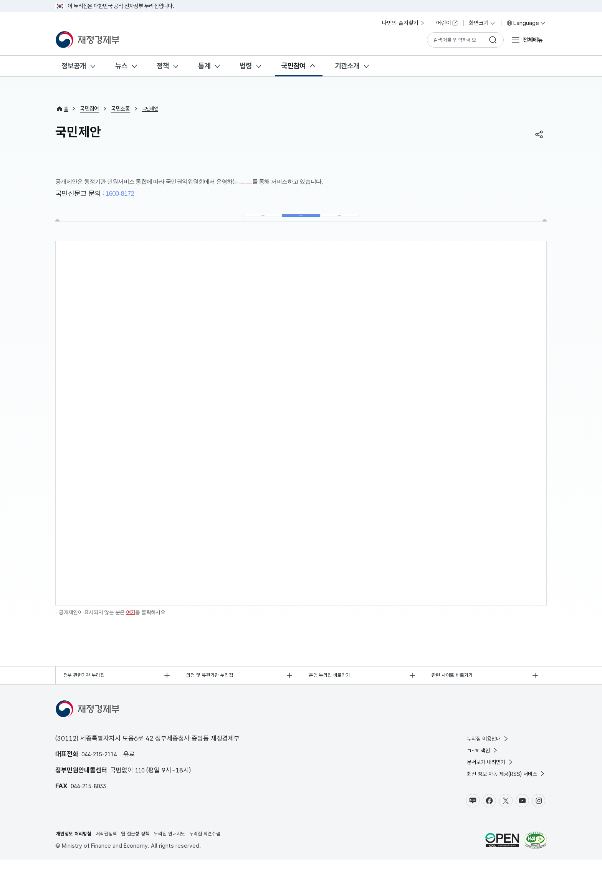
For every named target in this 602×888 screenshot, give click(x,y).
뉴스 (121, 65)
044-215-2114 (103, 771)
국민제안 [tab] (255, 221)
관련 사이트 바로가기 (457, 690)
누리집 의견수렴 (228, 861)
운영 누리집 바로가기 (335, 690)
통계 (204, 65)
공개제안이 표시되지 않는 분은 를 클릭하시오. (120, 625)
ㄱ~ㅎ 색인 (468, 770)
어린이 (447, 23)
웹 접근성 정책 (148, 861)
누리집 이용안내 (475, 756)
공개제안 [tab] (301, 221)
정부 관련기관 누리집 (89, 690)
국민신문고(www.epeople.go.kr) (279, 181)
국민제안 (153, 108)
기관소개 (347, 65)
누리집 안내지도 (187, 861)
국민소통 (121, 108)
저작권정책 (114, 861)
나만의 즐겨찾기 (403, 23)
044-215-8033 (92, 803)
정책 (163, 65)
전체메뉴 (530, 39)
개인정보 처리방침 (77, 861)
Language (526, 23)
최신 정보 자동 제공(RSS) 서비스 (497, 798)
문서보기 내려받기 (477, 784)
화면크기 (482, 23)
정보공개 (73, 65)
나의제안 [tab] (347, 221)
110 (141, 787)
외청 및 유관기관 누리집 (215, 690)
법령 (246, 65)
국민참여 (293, 65)
